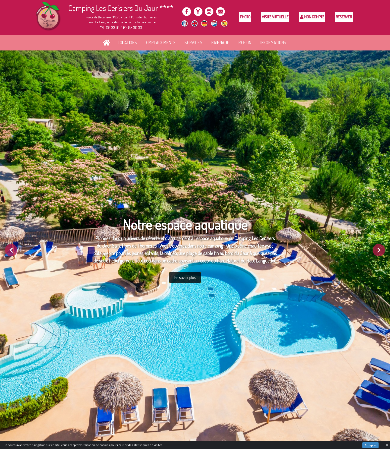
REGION (244, 42)
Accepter (370, 445)
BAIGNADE (220, 42)
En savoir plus (185, 277)
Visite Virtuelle (275, 16)
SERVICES (193, 42)
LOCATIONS (127, 42)
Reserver (344, 16)
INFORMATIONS (273, 42)
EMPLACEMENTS (161, 42)
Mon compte (312, 16)
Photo (245, 16)
